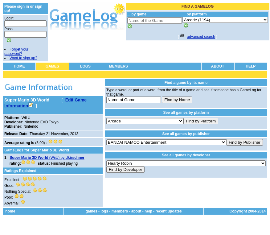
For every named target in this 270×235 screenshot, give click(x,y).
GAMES (52, 66)
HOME (19, 66)
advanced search (201, 37)
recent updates (168, 211)
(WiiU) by (47, 157)
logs (104, 211)
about (136, 211)
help (148, 211)
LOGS (85, 66)
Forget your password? (16, 51)
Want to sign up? (23, 58)
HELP (251, 66)
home (10, 211)
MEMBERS (118, 66)
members (120, 211)
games (91, 211)
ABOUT (217, 66)
